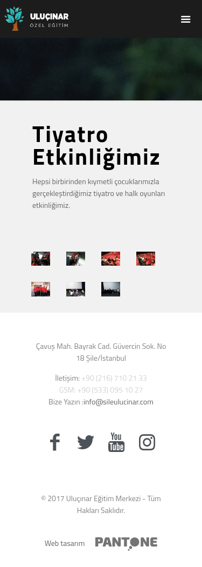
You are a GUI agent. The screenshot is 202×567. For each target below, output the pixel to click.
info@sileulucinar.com (118, 401)
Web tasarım (65, 543)
